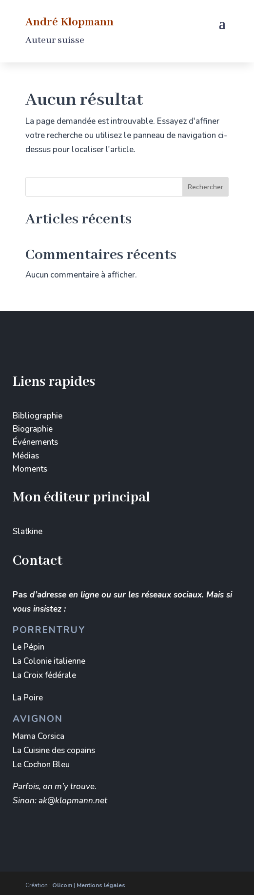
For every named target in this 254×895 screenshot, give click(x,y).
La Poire (28, 697)
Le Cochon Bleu (41, 764)
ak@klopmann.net (73, 800)
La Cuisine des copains (54, 750)
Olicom (62, 885)
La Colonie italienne (49, 661)
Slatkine (27, 531)
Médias (26, 455)
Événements (35, 442)
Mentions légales (101, 885)
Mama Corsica (38, 736)
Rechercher (205, 187)
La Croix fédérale (44, 675)
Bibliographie (37, 415)
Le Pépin (28, 647)
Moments (30, 469)
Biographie (33, 429)
